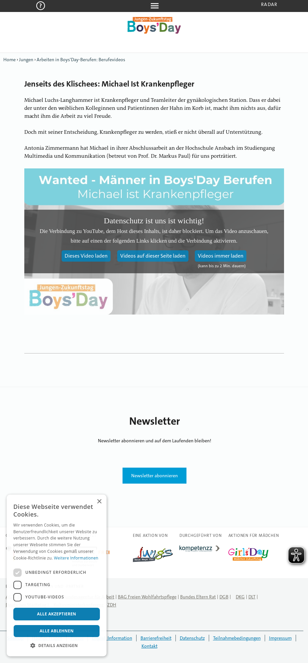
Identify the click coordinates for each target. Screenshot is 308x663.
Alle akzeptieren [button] (56, 614)
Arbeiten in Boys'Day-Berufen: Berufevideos (81, 60)
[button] (56, 646)
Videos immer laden (220, 255)
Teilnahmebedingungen (237, 638)
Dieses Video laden (86, 255)
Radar (269, 4)
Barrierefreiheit (156, 638)
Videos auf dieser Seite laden (152, 255)
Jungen (26, 60)
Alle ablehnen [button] (57, 631)
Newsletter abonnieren (154, 476)
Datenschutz (192, 638)
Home (9, 60)
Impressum (280, 638)
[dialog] (57, 575)
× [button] (99, 501)
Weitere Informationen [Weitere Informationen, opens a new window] (76, 558)
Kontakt (149, 646)
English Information (112, 638)
